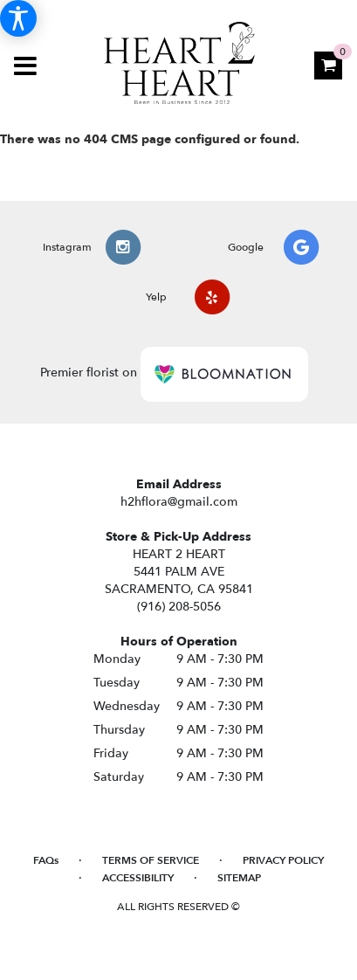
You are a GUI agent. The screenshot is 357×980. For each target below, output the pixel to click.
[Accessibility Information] (18, 18)
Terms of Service (150, 860)
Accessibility (138, 878)
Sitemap (239, 878)
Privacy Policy (283, 860)
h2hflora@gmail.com (178, 501)
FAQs (45, 860)
